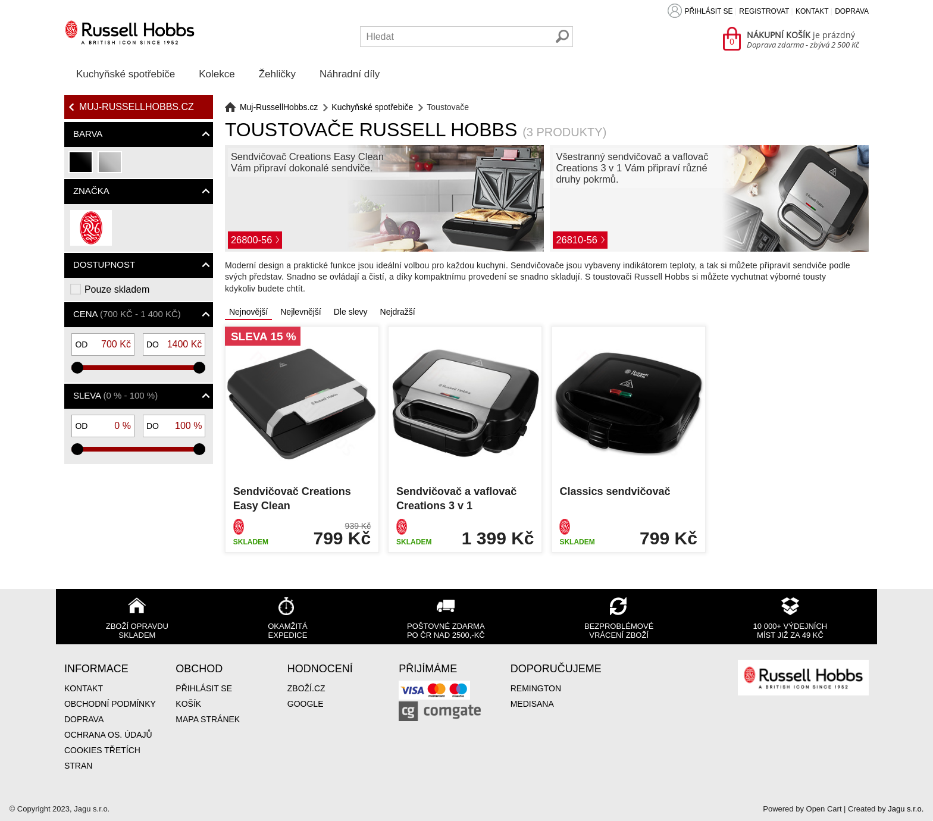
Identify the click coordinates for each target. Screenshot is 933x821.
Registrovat (764, 11)
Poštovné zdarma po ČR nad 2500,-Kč (446, 631)
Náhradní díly (350, 74)
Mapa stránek (208, 719)
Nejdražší (397, 312)
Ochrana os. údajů (108, 734)
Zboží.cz (306, 688)
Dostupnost (104, 264)
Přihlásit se (708, 11)
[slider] (77, 368)
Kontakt (812, 11)
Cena (127, 314)
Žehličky (277, 74)
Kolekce (216, 74)
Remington (536, 688)
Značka (91, 191)
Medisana (532, 704)
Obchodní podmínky (110, 704)
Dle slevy (351, 312)
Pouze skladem (116, 289)
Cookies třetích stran (102, 757)
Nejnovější (248, 312)
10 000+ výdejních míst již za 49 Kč (790, 631)
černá (81, 167)
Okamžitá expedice (287, 631)
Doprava (852, 11)
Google (305, 704)
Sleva (115, 395)
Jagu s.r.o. (905, 808)
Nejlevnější (300, 312)
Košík (188, 704)
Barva (87, 134)
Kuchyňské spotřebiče (125, 74)
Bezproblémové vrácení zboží (618, 631)
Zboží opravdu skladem (137, 631)
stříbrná (110, 167)
